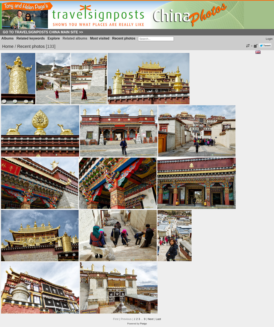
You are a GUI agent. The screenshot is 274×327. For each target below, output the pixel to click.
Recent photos (123, 38)
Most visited (99, 38)
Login (269, 38)
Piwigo (143, 323)
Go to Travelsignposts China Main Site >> (43, 32)
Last (158, 319)
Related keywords (30, 38)
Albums (7, 38)
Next (150, 319)
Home (7, 46)
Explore (54, 38)
